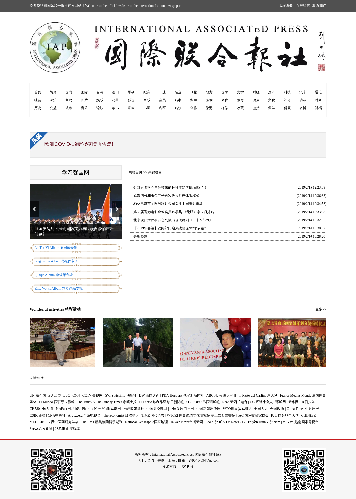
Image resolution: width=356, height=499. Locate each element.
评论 (287, 100)
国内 (68, 92)
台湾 (99, 92)
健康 (256, 100)
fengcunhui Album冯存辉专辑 (56, 261)
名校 (178, 108)
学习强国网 (75, 172)
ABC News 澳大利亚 (221, 395)
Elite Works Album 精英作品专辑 (59, 288)
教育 (240, 100)
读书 (115, 108)
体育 (224, 100)
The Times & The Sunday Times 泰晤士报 (107, 402)
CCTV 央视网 (92, 395)
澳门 (115, 92)
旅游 (209, 108)
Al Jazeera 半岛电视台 (84, 415)
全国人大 (261, 409)
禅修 (224, 108)
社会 (37, 100)
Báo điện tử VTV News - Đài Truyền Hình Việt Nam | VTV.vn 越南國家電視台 (262, 422)
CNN (76, 395)
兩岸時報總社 (133, 409)
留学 (193, 100)
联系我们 (319, 6)
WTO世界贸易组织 (237, 409)
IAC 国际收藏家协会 (253, 415)
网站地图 (287, 6)
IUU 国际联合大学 (285, 415)
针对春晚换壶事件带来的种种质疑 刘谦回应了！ (170, 187)
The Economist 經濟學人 (121, 415)
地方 (209, 92)
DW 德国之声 (149, 395)
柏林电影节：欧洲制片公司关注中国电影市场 (168, 204)
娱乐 (99, 100)
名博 (302, 108)
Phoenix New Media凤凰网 (101, 409)
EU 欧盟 (54, 395)
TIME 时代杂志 (152, 415)
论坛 (99, 108)
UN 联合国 (38, 395)
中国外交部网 (156, 409)
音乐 (146, 100)
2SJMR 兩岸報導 (67, 429)
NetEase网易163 (68, 409)
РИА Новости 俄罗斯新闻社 (183, 395)
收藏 (240, 108)
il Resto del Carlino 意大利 (258, 395)
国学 (224, 92)
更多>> (320, 309)
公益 (53, 108)
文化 (271, 100)
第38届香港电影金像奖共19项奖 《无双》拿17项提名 (174, 212)
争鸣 (68, 100)
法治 (53, 100)
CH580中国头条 (41, 409)
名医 (162, 108)
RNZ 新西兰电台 (234, 402)
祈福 (318, 108)
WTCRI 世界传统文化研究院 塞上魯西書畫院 (201, 415)
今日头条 (308, 402)
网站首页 (135, 172)
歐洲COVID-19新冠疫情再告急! (78, 144)
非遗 (162, 92)
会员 (162, 100)
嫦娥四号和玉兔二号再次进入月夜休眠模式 (166, 196)
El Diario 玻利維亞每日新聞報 (161, 402)
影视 (131, 100)
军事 (131, 92)
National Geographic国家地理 (146, 422)
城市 (68, 108)
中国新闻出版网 (208, 409)
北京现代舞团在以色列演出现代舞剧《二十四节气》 (173, 220)
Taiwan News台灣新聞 (186, 422)
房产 (271, 92)
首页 (37, 92)
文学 (240, 92)
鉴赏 (256, 108)
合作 (193, 108)
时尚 (318, 100)
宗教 (131, 108)
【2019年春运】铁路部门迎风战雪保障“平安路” (170, 228)
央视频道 (140, 236)
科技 (287, 92)
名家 (178, 100)
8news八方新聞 (41, 429)
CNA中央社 (57, 415)
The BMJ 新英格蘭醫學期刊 (102, 422)
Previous (34, 209)
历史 (37, 108)
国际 (84, 92)
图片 (84, 100)
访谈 (302, 100)
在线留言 (303, 6)
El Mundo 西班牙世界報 (57, 402)
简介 (53, 92)
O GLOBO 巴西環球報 (203, 402)
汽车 (302, 92)
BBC (66, 395)
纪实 (146, 92)
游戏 (209, 100)
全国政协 (277, 409)
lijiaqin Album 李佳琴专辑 (54, 275)
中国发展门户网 (182, 409)
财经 (256, 92)
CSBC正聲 (37, 415)
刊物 (193, 92)
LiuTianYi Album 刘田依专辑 (56, 248)
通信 (318, 92)
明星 (115, 100)
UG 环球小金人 (261, 402)
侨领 (287, 108)
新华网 (293, 402)
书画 (146, 108)
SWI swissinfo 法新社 (121, 395)
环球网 (280, 402)
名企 (178, 92)
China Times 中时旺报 (303, 409)
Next (117, 209)
